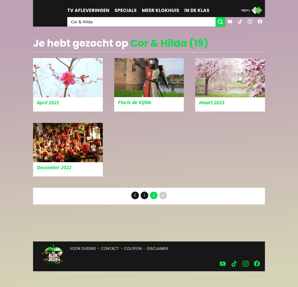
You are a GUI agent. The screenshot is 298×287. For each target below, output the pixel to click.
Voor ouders (83, 248)
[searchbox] (141, 22)
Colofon (133, 248)
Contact (110, 248)
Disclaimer (157, 248)
